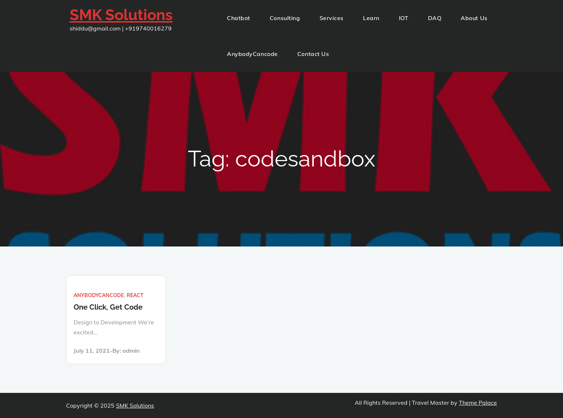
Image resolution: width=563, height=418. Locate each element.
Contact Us (313, 53)
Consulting (285, 18)
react (135, 295)
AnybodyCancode (252, 53)
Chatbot (238, 18)
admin (131, 350)
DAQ (435, 18)
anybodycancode (99, 295)
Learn (371, 18)
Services (332, 18)
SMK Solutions (121, 15)
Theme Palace (478, 402)
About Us (474, 18)
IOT (404, 18)
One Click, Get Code (108, 307)
